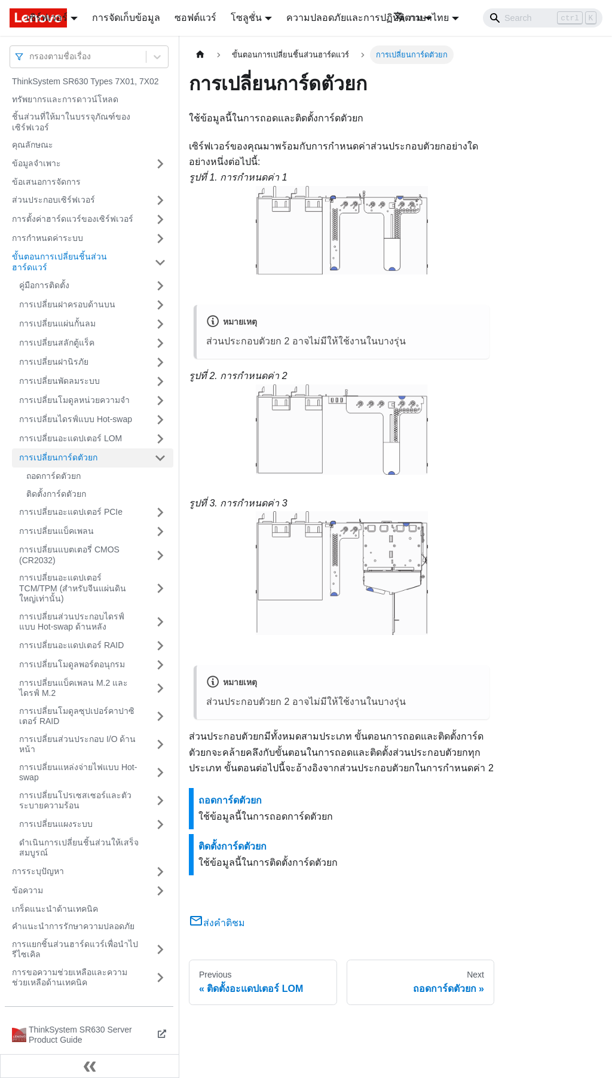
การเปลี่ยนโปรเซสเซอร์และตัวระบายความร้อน (75, 800)
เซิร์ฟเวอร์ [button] (47, 18)
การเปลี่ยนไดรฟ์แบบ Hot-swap (75, 419)
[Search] (542, 18)
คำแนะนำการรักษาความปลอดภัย (73, 926)
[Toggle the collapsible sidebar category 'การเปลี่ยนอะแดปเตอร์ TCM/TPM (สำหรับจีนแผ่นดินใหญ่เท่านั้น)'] (160, 588)
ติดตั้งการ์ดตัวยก (56, 494)
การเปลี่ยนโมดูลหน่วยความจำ (74, 400)
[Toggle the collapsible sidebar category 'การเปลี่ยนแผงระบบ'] (160, 824)
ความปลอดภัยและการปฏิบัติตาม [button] (354, 18)
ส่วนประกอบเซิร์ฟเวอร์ (53, 199)
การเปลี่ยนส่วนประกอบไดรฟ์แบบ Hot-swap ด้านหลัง (71, 622)
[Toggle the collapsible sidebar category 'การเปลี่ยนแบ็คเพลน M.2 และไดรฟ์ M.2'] (160, 688)
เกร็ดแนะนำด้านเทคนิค (55, 909)
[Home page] (200, 54)
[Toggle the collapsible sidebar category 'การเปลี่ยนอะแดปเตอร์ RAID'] (160, 645)
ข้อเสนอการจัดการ (46, 182)
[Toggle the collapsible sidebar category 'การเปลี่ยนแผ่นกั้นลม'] (160, 324)
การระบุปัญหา (38, 871)
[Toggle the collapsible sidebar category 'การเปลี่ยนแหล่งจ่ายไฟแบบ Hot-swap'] (160, 773)
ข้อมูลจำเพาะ (36, 163)
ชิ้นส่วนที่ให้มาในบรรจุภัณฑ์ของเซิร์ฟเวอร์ (71, 122)
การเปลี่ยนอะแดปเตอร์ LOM (70, 438)
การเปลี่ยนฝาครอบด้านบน (67, 304)
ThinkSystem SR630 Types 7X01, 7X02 (85, 81)
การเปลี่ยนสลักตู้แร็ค (56, 342)
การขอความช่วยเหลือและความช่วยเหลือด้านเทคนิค (69, 977)
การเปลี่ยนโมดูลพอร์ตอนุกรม (72, 664)
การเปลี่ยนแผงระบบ (56, 824)
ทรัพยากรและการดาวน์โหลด (65, 99)
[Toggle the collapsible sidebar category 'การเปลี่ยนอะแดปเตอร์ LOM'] (160, 438)
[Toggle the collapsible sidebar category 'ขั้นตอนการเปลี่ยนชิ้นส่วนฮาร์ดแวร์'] (160, 262)
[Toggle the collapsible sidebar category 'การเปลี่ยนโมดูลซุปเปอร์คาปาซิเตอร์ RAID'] (160, 717)
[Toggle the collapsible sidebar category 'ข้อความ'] (160, 890)
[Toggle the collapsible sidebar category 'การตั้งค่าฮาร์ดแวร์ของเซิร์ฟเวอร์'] (160, 219)
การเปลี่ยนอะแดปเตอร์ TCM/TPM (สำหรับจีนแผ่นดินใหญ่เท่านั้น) (72, 588)
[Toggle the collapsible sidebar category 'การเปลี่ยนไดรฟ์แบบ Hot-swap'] (160, 419)
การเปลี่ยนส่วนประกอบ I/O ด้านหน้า (77, 744)
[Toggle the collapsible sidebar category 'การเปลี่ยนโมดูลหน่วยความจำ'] (160, 400)
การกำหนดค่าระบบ (47, 238)
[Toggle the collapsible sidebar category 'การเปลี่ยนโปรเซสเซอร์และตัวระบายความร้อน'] (160, 801)
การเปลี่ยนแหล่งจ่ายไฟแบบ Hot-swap (78, 772)
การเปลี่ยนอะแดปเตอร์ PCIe (71, 512)
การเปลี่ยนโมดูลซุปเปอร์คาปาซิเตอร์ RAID (76, 716)
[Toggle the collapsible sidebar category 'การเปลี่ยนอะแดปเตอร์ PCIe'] (160, 512)
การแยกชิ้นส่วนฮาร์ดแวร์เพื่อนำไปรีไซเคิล (75, 949)
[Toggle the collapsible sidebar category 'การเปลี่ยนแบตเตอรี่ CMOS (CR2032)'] (160, 555)
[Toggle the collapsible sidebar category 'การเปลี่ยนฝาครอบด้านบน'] (160, 304)
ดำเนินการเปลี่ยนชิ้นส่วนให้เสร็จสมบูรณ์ (79, 848)
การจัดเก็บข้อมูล (126, 18)
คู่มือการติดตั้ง (44, 285)
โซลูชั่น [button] (246, 18)
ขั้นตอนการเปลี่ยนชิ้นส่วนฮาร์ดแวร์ (59, 262)
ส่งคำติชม (217, 923)
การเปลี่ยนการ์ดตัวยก (58, 457)
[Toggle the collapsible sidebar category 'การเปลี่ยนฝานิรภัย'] (160, 362)
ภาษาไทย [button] (421, 18)
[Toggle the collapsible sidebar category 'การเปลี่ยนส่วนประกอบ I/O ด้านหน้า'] (160, 745)
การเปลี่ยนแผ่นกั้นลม (57, 323)
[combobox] (30, 56)
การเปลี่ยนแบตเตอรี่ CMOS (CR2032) (69, 555)
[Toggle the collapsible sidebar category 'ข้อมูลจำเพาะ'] (160, 163)
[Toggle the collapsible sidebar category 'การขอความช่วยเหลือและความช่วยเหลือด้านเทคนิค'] (160, 978)
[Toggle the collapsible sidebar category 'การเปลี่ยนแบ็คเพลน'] (160, 531)
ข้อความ (27, 890)
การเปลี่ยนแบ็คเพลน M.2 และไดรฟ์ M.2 (73, 688)
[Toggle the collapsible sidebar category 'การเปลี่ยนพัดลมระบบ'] (160, 381)
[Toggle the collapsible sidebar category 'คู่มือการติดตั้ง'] (160, 285)
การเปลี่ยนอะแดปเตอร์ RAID (71, 645)
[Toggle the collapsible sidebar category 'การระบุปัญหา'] (160, 871)
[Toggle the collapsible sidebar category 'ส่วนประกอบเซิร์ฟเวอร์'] (160, 200)
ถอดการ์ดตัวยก (53, 476)
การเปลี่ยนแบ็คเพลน (56, 531)
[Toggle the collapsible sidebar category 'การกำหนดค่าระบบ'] (160, 238)
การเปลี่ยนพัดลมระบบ (59, 381)
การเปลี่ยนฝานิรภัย (53, 362)
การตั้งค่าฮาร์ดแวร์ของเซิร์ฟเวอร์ (72, 219)
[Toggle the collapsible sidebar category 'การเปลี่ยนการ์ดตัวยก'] (160, 458)
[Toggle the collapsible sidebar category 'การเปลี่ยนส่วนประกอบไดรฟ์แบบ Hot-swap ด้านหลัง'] (160, 622)
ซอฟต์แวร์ (195, 18)
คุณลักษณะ (32, 144)
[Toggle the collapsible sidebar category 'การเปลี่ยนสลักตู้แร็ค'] (160, 343)
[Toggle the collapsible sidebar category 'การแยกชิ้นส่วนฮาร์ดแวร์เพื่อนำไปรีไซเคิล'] (160, 950)
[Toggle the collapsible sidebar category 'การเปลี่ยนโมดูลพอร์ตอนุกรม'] (160, 664)
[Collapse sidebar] (89, 1066)
